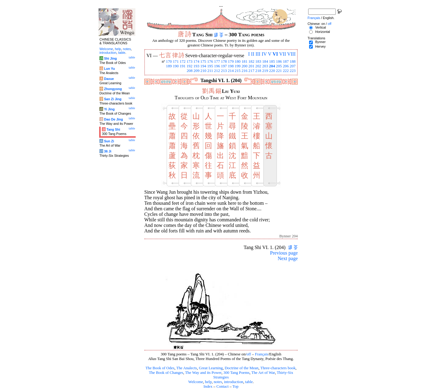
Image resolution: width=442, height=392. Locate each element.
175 (203, 61)
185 (272, 61)
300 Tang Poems (236, 372)
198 (231, 66)
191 (182, 66)
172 (182, 61)
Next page (288, 258)
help (208, 382)
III (257, 54)
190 (176, 66)
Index (208, 386)
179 (231, 61)
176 (210, 61)
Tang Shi (113, 129)
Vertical (320, 27)
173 (189, 61)
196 (217, 66)
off (248, 354)
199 (238, 66)
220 (272, 71)
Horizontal (322, 32)
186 (279, 61)
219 (265, 71)
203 (265, 66)
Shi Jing (110, 58)
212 (217, 71)
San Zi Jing (113, 99)
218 (258, 71)
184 (265, 61)
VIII (291, 54)
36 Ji (107, 151)
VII (282, 54)
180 (238, 61)
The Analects (186, 368)
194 (203, 66)
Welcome (195, 382)
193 (196, 66)
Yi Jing (109, 109)
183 (258, 61)
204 (272, 66)
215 (238, 71)
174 (196, 61)
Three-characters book (278, 368)
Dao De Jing (113, 119)
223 (293, 71)
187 (286, 61)
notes (218, 382)
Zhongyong (113, 89)
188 (293, 61)
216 (244, 71)
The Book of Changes (166, 372)
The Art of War (263, 372)
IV (264, 54)
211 (210, 71)
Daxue (109, 79)
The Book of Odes (159, 368)
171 (176, 61)
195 (210, 66)
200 (244, 66)
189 (169, 66)
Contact (222, 386)
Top (235, 386)
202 (258, 66)
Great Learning (211, 368)
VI (275, 54)
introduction (233, 382)
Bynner (320, 42)
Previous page (284, 252)
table (249, 382)
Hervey (320, 46)
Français (261, 354)
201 (251, 66)
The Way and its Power (203, 372)
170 (169, 61)
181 (244, 61)
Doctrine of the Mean (241, 368)
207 (293, 66)
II (252, 54)
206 (286, 66)
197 (224, 66)
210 (203, 71)
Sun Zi (109, 141)
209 (197, 71)
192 (189, 66)
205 (279, 66)
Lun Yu (109, 68)
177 (217, 61)
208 (189, 71)
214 (231, 71)
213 (224, 71)
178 (224, 61)
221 (279, 71)
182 (251, 61)
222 (286, 71)
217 (251, 71)
